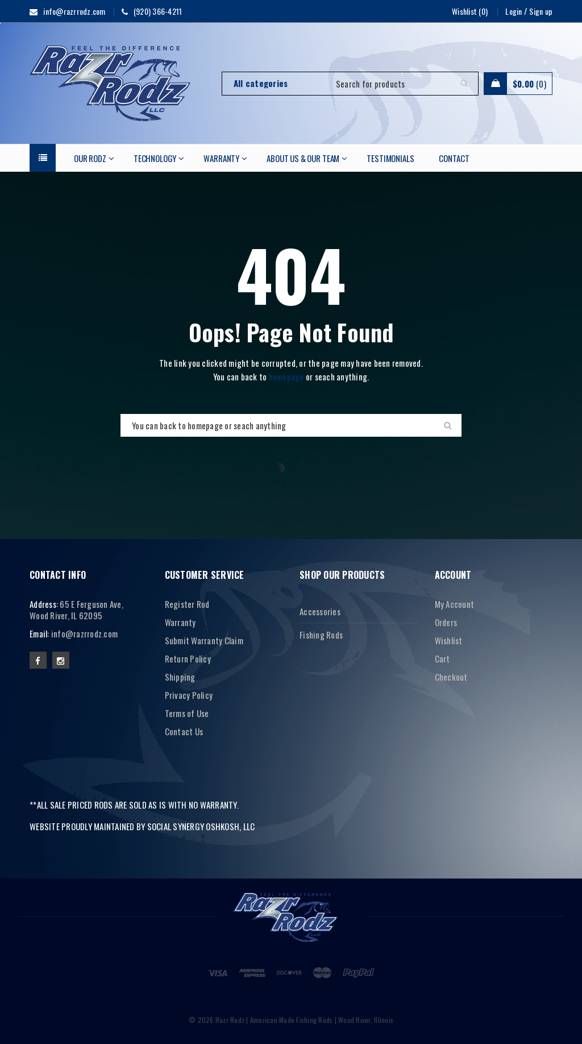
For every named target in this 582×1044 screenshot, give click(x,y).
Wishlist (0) (470, 11)
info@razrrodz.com (84, 633)
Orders (446, 622)
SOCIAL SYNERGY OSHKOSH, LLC (201, 826)
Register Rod (187, 604)
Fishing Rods (321, 634)
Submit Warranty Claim (204, 640)
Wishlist (449, 640)
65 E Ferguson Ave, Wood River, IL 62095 (76, 610)
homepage (286, 376)
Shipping (180, 676)
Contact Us (184, 731)
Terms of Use (187, 713)
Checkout (451, 676)
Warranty (180, 622)
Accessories (320, 611)
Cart (442, 658)
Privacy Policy (189, 695)
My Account (455, 604)
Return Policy (188, 658)
